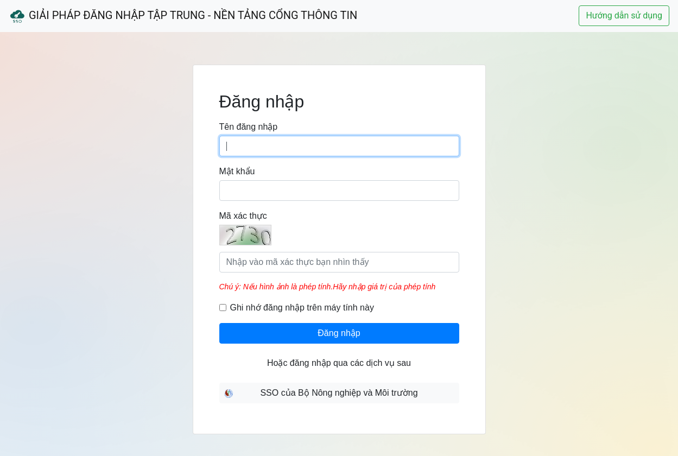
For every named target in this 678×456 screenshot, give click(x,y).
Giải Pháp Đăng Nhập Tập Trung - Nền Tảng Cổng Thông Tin (183, 16)
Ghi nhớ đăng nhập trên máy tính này (302, 307)
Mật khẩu (237, 171)
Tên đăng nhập (248, 126)
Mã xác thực (243, 215)
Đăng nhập (339, 333)
